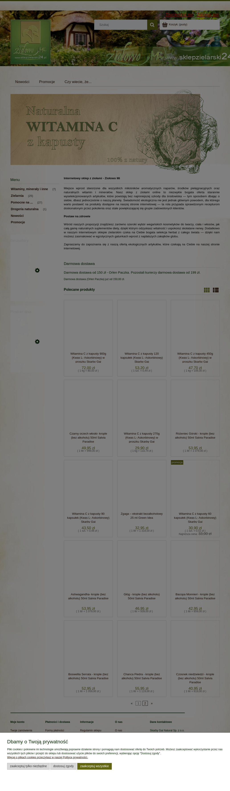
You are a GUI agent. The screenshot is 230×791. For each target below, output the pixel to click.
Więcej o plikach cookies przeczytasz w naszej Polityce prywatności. (47, 757)
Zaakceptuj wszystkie (94, 766)
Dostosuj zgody (63, 766)
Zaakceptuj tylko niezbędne (28, 766)
